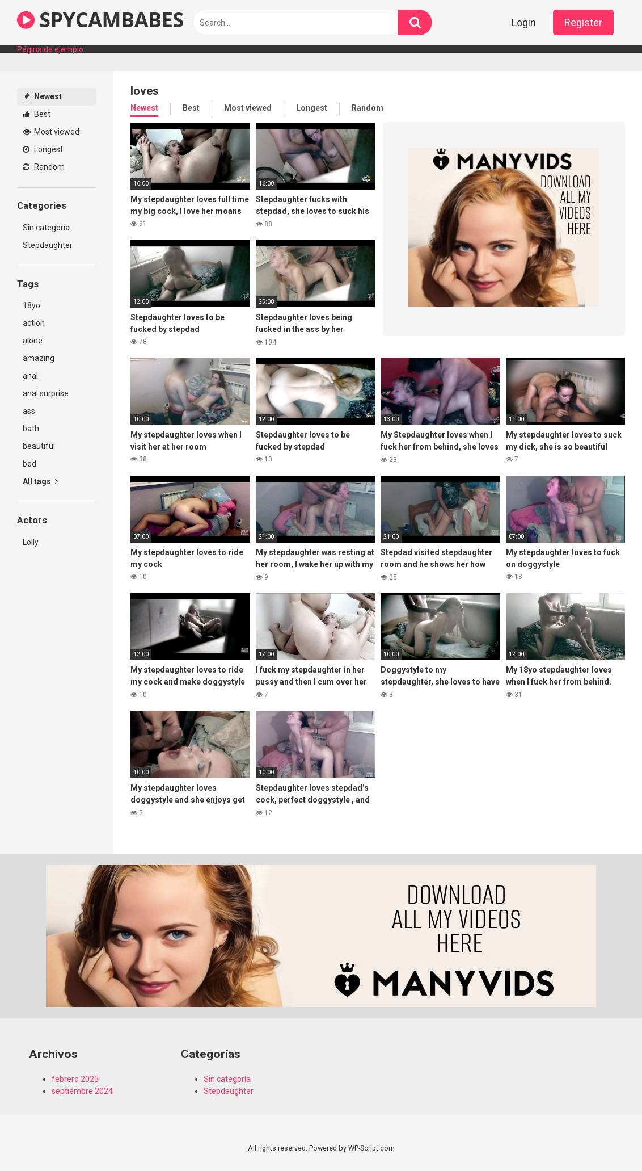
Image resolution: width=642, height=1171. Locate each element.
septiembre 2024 (82, 1091)
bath (31, 428)
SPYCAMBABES (100, 19)
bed (29, 463)
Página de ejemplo (50, 49)
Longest (43, 149)
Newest (43, 96)
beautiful (39, 446)
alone (33, 340)
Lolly (31, 542)
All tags (40, 481)
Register (583, 22)
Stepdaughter (48, 245)
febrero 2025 (75, 1079)
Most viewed (51, 131)
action (34, 323)
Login (524, 22)
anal (30, 375)
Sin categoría (46, 227)
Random (44, 166)
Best (36, 114)
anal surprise (46, 393)
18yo (31, 305)
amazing (38, 358)
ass (29, 410)
